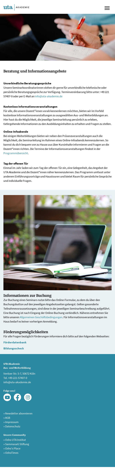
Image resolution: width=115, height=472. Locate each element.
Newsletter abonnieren (17, 413)
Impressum (11, 422)
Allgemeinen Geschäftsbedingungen (41, 317)
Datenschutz (11, 426)
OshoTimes (10, 453)
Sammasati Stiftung (16, 444)
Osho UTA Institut (14, 440)
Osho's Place (11, 448)
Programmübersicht (15, 153)
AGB (6, 418)
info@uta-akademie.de (48, 96)
